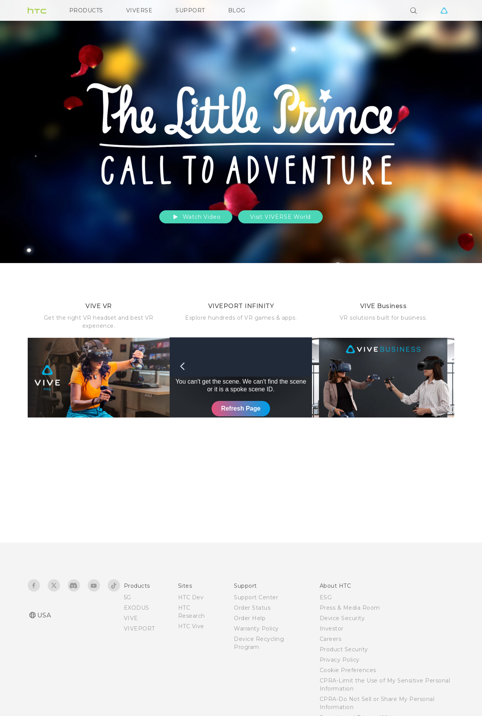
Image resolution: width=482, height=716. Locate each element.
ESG (326, 597)
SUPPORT (190, 10)
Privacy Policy (340, 659)
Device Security (342, 618)
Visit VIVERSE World (280, 216)
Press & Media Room (350, 607)
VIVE (131, 618)
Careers (331, 639)
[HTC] (37, 10)
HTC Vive (191, 626)
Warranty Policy (256, 628)
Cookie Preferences (348, 670)
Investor (332, 628)
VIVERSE (139, 10)
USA (44, 615)
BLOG (236, 10)
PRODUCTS (86, 10)
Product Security (344, 649)
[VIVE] (444, 10)
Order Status (252, 607)
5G (127, 597)
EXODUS (136, 607)
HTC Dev (191, 597)
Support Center (256, 597)
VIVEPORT (139, 628)
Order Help (249, 618)
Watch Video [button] (196, 216)
